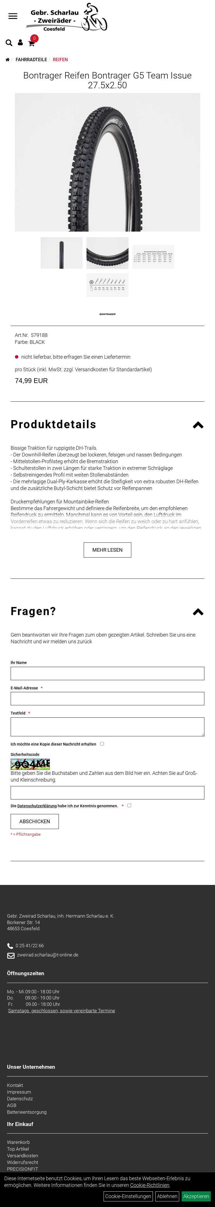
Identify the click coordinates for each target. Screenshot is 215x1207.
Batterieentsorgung (26, 1112)
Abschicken (34, 821)
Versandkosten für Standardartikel (112, 369)
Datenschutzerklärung (37, 806)
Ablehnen (167, 1196)
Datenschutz (20, 1098)
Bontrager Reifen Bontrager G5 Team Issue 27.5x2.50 (107, 80)
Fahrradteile (31, 59)
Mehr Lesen (107, 550)
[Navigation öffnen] (13, 17)
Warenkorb (18, 1142)
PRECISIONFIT (22, 1169)
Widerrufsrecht (22, 1162)
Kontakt (15, 1085)
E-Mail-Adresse (24, 688)
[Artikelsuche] (9, 43)
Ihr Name (19, 662)
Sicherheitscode (25, 754)
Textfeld (18, 713)
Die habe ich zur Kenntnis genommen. (65, 806)
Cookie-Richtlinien (149, 1185)
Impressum (19, 1092)
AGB (11, 1105)
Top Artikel (18, 1149)
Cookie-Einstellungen (128, 1196)
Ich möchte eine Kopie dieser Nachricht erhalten (53, 744)
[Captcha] (107, 792)
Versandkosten (22, 1155)
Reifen (60, 59)
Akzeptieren (196, 1196)
